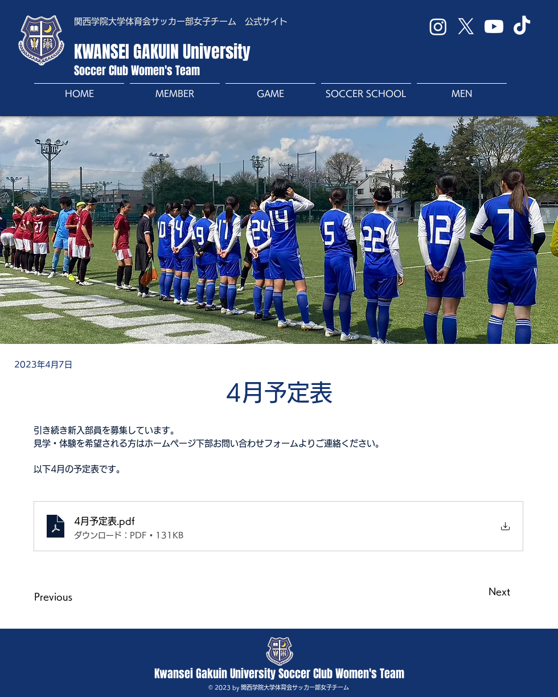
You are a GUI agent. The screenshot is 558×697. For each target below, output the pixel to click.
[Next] (481, 591)
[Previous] (71, 596)
